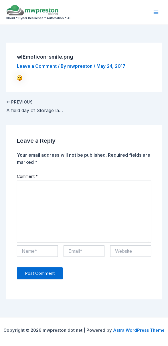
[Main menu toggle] (156, 12)
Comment (27, 176)
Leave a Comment (37, 66)
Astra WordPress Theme (139, 330)
